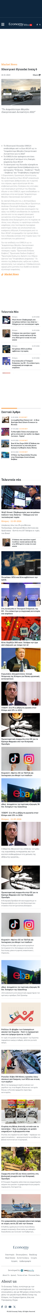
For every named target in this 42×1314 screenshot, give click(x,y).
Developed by (21, 1270)
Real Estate (10, 1258)
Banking (33, 1254)
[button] (2, 24)
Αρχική (13, 1275)
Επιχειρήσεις (22, 1254)
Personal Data (34, 1275)
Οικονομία (9, 1254)
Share (37, 75)
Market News (9, 64)
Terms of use (22, 1275)
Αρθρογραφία (25, 1261)
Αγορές (14, 1261)
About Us (6, 1275)
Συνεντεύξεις (23, 1258)
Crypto (34, 1258)
